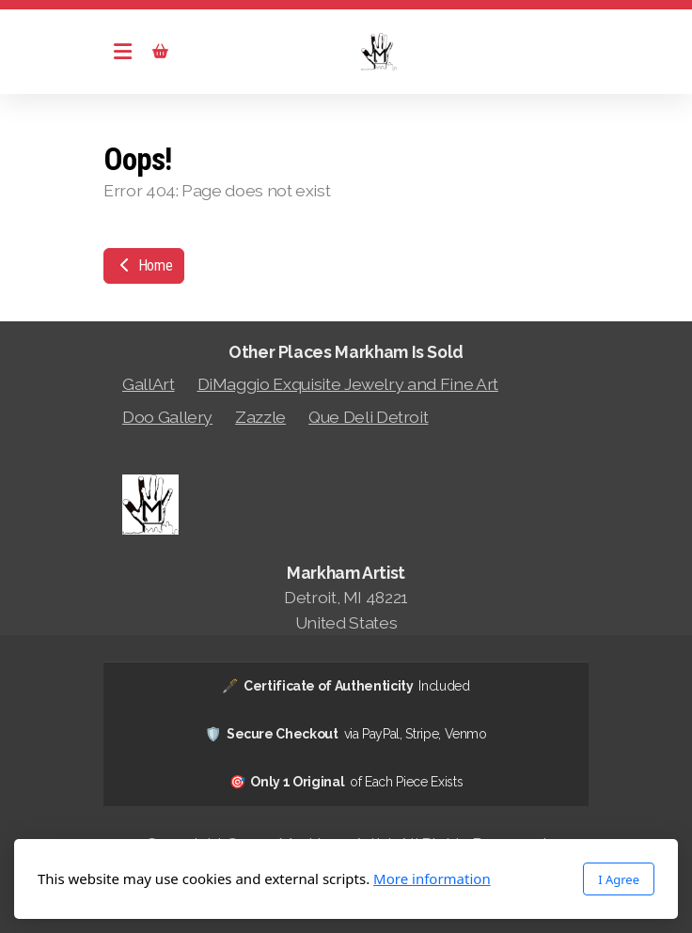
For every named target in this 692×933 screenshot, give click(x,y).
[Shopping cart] (160, 51)
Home (144, 265)
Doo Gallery (167, 417)
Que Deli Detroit (368, 417)
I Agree (618, 879)
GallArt (148, 384)
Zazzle (260, 417)
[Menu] (122, 51)
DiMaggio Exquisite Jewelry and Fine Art (347, 384)
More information (432, 878)
